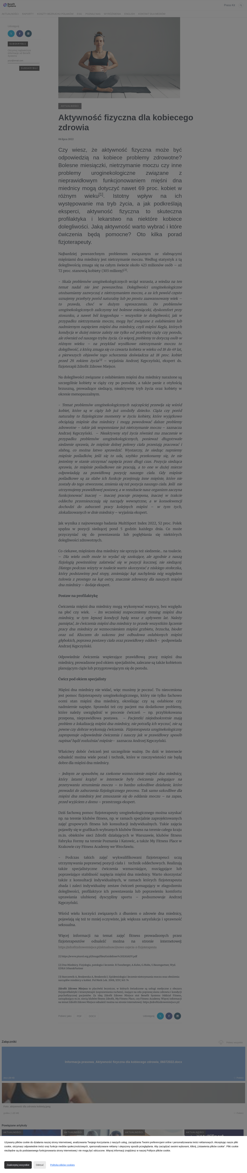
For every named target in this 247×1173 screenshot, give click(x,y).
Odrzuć (40, 1165)
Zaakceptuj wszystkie (18, 1165)
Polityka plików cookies (62, 1165)
